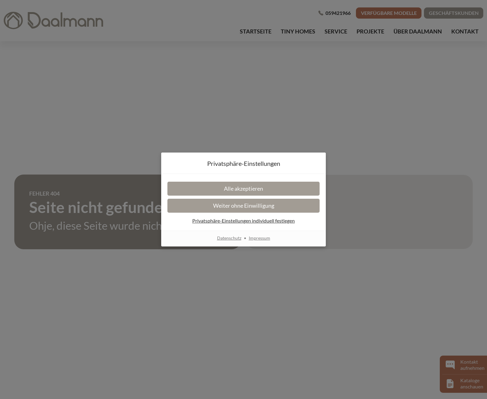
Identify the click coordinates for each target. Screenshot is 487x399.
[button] (243, 189)
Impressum (259, 238)
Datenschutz (229, 238)
